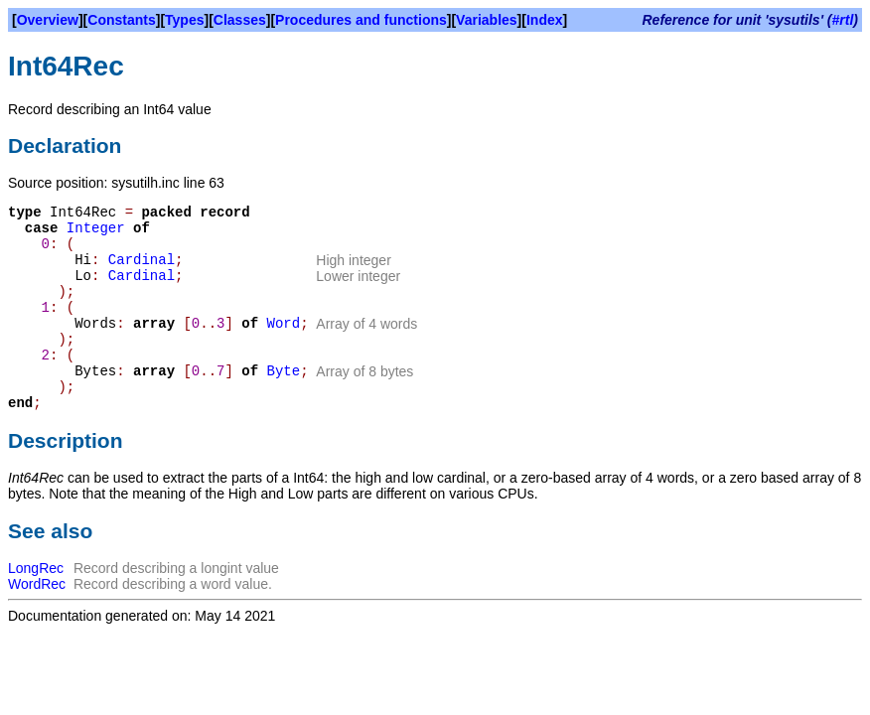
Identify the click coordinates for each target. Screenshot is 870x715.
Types (184, 20)
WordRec (37, 584)
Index (544, 20)
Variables (486, 20)
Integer (96, 228)
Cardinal (141, 260)
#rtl (843, 20)
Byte (284, 371)
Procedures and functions (361, 20)
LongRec (36, 568)
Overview (47, 20)
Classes (240, 20)
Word (284, 324)
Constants (121, 20)
